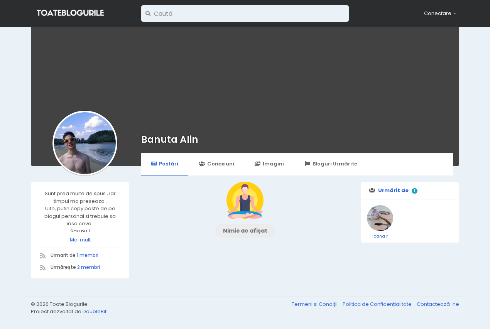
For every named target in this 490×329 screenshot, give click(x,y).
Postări (164, 163)
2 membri (88, 267)
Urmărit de (393, 190)
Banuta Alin (169, 139)
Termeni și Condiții (315, 304)
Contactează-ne (438, 304)
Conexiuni (216, 163)
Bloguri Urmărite (330, 163)
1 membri (87, 255)
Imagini (269, 163)
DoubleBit (94, 311)
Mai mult (80, 239)
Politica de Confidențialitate (378, 304)
